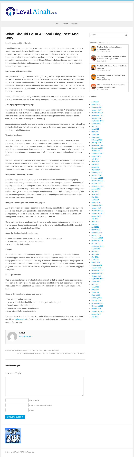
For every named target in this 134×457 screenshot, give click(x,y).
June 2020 (95, 287)
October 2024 (96, 151)
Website (31, 410)
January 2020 (96, 300)
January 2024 (96, 175)
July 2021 (95, 251)
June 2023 (95, 194)
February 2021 (97, 265)
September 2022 (97, 213)
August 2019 (96, 314)
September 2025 (97, 121)
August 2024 (96, 156)
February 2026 (97, 107)
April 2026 (95, 102)
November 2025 (97, 115)
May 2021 (95, 257)
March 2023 (96, 202)
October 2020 (96, 276)
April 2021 (95, 260)
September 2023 (97, 186)
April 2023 (95, 200)
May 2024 (95, 164)
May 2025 (95, 132)
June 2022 (95, 221)
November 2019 (97, 306)
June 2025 (95, 129)
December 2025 (97, 113)
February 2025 (97, 140)
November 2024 (97, 148)
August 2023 (96, 189)
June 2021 (95, 254)
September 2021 (97, 246)
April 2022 (95, 227)
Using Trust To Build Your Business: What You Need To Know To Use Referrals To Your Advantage (51, 353)
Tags (108, 43)
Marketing (27, 43)
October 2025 (96, 118)
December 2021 (97, 238)
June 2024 (95, 162)
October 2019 (96, 309)
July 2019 (95, 317)
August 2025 (96, 123)
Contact (74, 24)
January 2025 (96, 143)
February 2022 (97, 232)
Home (57, 24)
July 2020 (95, 284)
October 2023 (96, 183)
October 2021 (96, 243)
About (65, 24)
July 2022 (95, 219)
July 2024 (95, 159)
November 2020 (97, 273)
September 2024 (97, 153)
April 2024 (95, 167)
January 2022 (96, 235)
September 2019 (97, 311)
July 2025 (95, 126)
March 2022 (96, 230)
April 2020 (95, 292)
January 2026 (96, 110)
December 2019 (97, 303)
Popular (93, 43)
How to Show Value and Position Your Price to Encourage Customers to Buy (32, 350)
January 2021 (96, 268)
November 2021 (97, 241)
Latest (101, 43)
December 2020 (97, 271)
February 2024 (97, 172)
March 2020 (96, 295)
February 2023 (97, 205)
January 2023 (96, 208)
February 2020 (97, 298)
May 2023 (95, 197)
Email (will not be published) (40, 405)
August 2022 (96, 216)
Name (34, 400)
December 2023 (97, 178)
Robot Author (20, 319)
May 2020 (95, 290)
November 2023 (97, 181)
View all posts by (26, 336)
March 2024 (96, 170)
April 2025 (95, 134)
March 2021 (96, 262)
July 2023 (95, 192)
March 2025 (96, 137)
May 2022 (95, 224)
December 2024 (97, 145)
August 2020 (96, 281)
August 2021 (96, 249)
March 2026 (96, 104)
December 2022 (97, 211)
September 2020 (97, 279)
